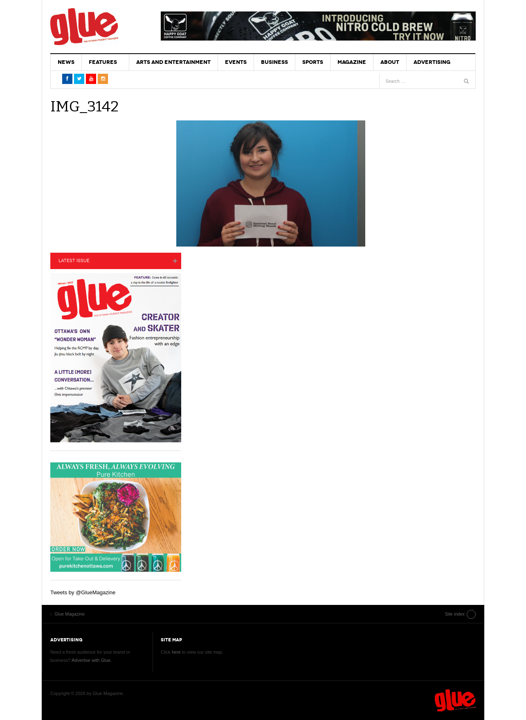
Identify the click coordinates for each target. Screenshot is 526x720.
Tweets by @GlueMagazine (82, 592)
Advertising (432, 62)
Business (274, 62)
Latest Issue (74, 260)
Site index (455, 613)
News (66, 62)
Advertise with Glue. (92, 660)
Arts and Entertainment (173, 62)
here (176, 652)
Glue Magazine (84, 26)
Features (103, 62)
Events (236, 62)
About (389, 62)
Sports (312, 62)
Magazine (351, 62)
